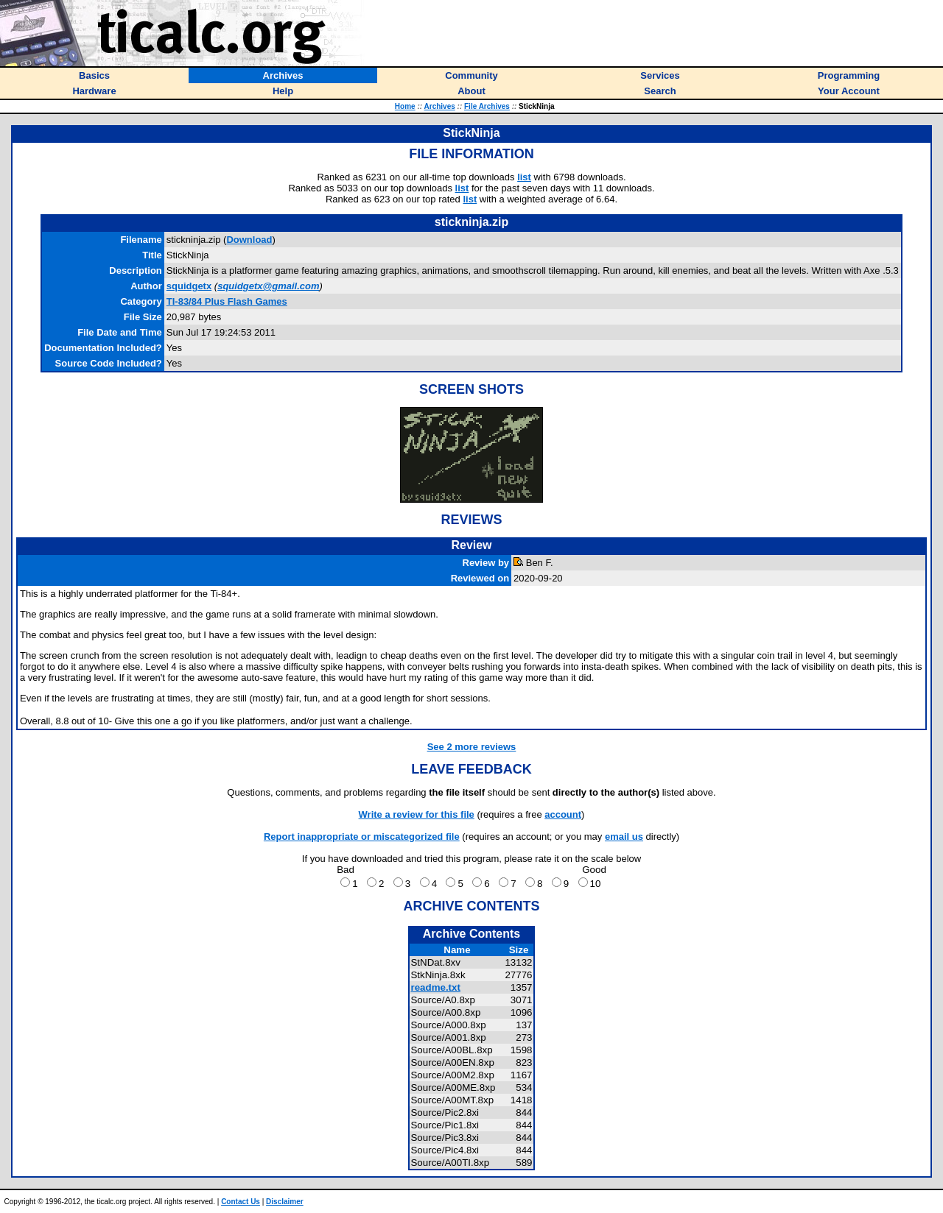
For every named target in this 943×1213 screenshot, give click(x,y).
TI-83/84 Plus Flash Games (226, 301)
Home (405, 106)
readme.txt (435, 987)
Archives (439, 106)
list (524, 177)
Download (249, 239)
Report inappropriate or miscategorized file (362, 836)
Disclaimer (285, 1202)
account (562, 814)
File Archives (487, 106)
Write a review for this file (416, 814)
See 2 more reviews (471, 746)
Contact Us (240, 1202)
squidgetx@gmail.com (268, 285)
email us (624, 836)
